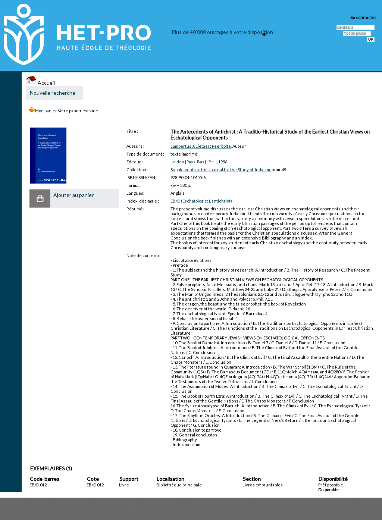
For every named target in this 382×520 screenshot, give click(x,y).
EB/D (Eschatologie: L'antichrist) (201, 200)
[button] (39, 198)
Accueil (40, 82)
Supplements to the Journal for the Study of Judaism (220, 169)
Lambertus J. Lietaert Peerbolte (200, 146)
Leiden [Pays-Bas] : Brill (193, 161)
